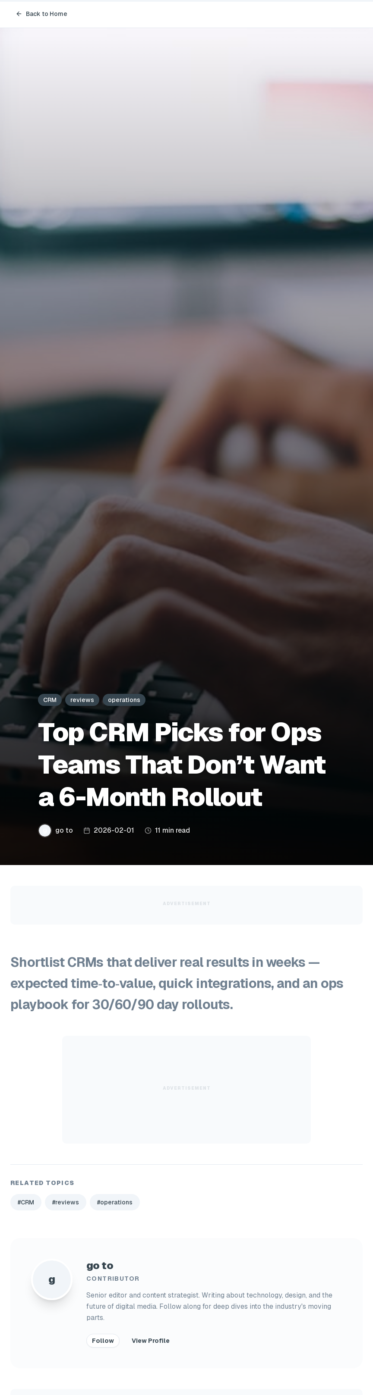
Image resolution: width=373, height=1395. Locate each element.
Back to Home (41, 14)
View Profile (151, 1341)
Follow (103, 1341)
